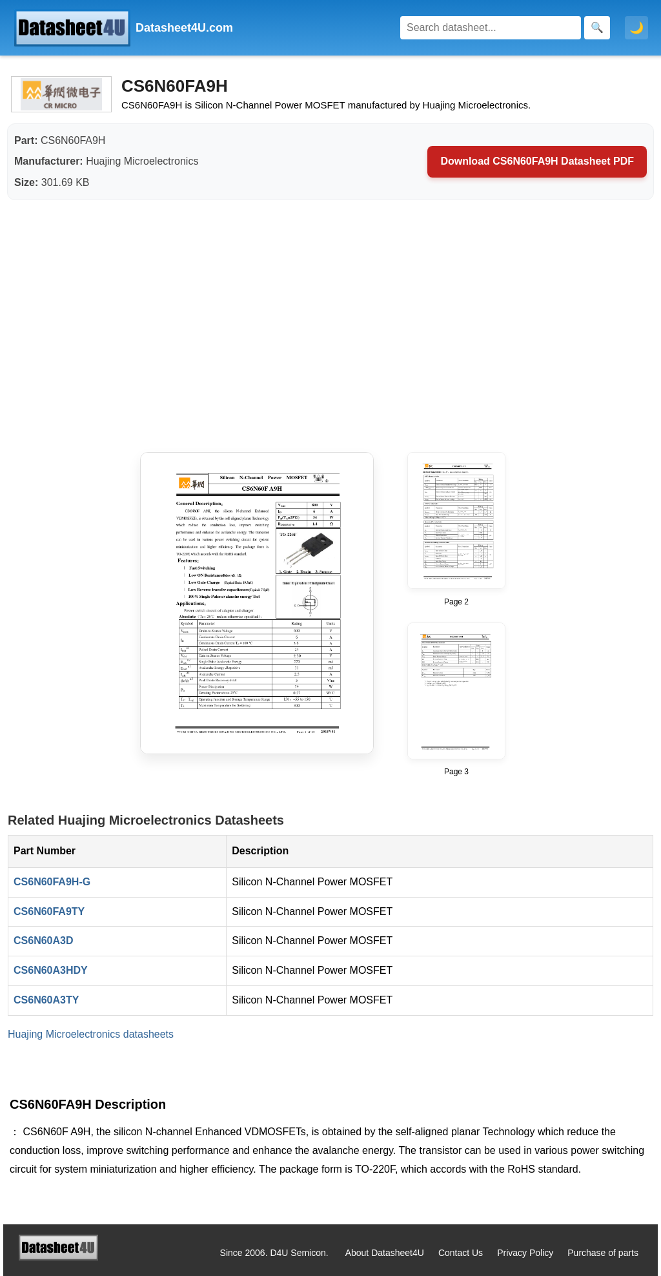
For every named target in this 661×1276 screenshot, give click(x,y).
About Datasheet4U (384, 1253)
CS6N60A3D (43, 940)
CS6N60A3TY (46, 999)
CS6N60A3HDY (51, 970)
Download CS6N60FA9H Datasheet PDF (537, 161)
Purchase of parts (602, 1253)
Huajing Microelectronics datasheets (91, 1034)
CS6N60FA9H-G (52, 881)
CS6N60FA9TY (49, 911)
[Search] (490, 27)
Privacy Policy (525, 1253)
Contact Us (460, 1253)
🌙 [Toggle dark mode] (636, 27)
